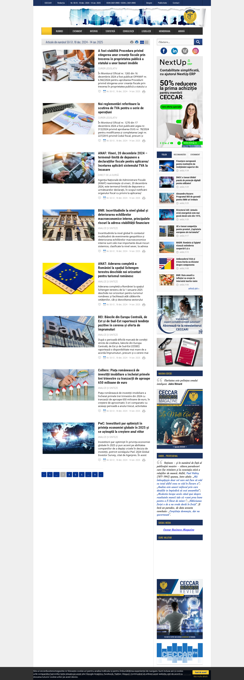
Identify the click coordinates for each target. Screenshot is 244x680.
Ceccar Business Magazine (178, 529)
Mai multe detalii (201, 676)
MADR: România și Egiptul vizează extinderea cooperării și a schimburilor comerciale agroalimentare (188, 248)
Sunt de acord (200, 672)
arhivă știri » (193, 288)
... (56, 452)
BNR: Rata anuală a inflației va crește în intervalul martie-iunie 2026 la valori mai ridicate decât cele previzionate (188, 281)
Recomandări (180, 154)
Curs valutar (165, 537)
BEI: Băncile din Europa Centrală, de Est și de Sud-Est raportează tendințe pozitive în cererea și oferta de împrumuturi (124, 306)
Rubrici (61, 31)
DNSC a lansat (188, 180)
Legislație (146, 31)
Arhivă (181, 31)
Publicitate (162, 3)
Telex (164, 154)
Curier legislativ (107, 67)
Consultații (128, 31)
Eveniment (77, 31)
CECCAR (48, 3)
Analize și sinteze (108, 219)
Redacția (61, 3)
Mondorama (164, 31)
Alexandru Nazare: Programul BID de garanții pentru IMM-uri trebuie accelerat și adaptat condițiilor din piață (188, 200)
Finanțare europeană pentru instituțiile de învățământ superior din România (187, 165)
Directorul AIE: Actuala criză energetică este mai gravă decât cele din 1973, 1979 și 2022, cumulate (188, 214)
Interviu (94, 31)
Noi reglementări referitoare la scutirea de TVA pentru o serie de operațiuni (122, 104)
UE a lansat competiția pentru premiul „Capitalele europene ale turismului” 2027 (188, 231)
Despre (149, 3)
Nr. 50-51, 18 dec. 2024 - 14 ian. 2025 (86, 3)
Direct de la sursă (108, 167)
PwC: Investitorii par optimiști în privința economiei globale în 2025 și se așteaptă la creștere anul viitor (123, 406)
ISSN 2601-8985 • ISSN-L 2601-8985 (121, 3)
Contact (176, 3)
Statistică (110, 31)
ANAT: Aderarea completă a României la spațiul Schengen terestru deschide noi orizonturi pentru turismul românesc (122, 258)
